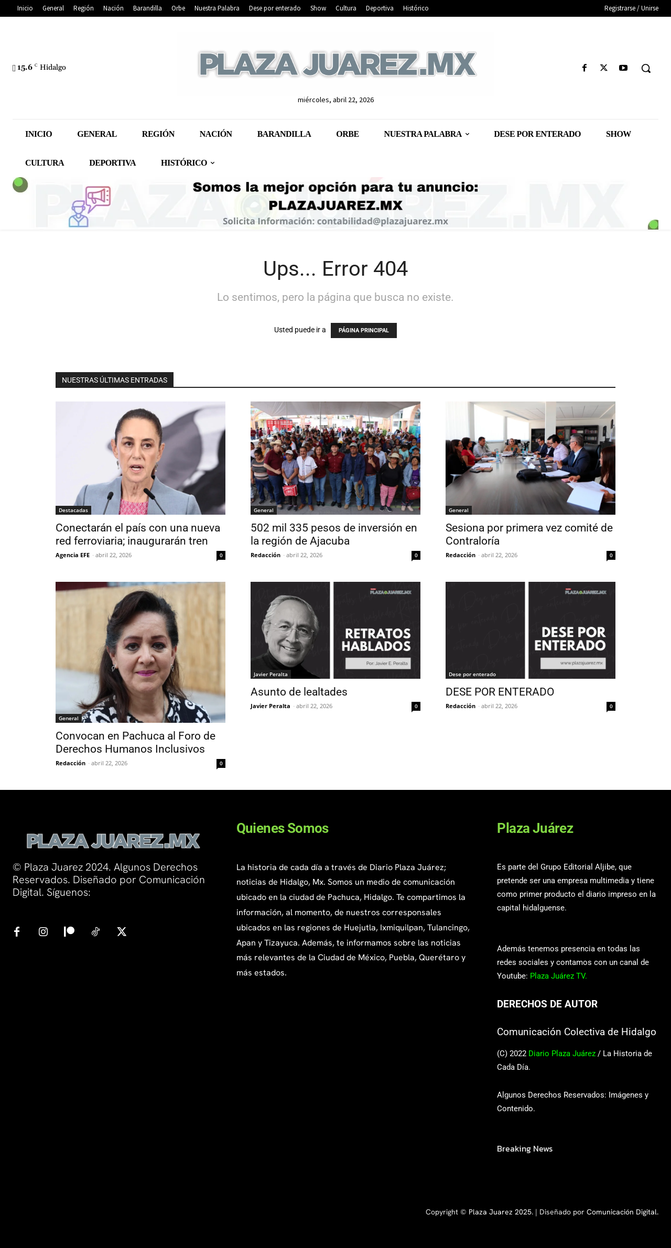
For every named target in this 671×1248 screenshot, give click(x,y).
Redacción (265, 555)
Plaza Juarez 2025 (500, 1212)
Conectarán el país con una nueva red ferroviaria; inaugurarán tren (138, 534)
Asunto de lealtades (299, 692)
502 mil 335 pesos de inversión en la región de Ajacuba (334, 534)
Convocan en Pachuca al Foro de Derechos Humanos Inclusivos (135, 742)
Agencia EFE (73, 555)
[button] (645, 68)
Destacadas (73, 510)
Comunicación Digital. (622, 1212)
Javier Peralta (271, 674)
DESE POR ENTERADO (500, 692)
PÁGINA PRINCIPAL (364, 330)
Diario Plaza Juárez (562, 1053)
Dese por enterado (472, 674)
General (264, 510)
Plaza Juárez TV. (558, 976)
